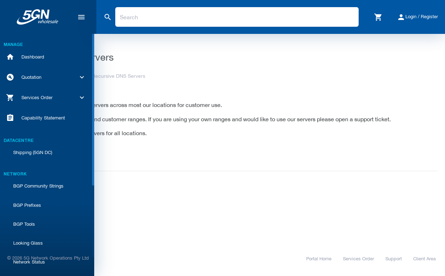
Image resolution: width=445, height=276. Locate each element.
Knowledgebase (127, 76)
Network (165, 76)
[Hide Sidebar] (81, 17)
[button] (378, 17)
